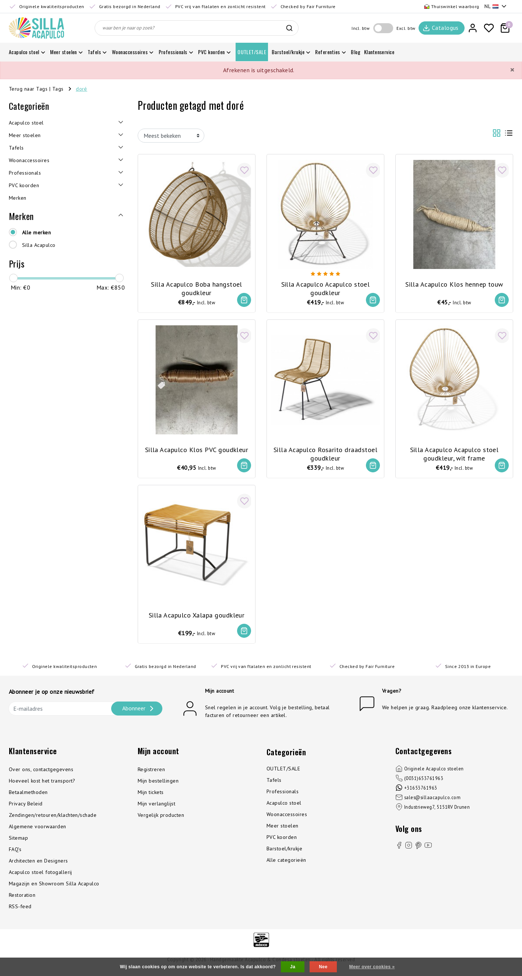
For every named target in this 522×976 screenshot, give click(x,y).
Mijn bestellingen (158, 785)
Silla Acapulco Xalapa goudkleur (197, 615)
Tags (58, 88)
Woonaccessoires (287, 818)
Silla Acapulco (39, 245)
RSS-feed (20, 910)
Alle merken (36, 232)
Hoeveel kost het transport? (42, 785)
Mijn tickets (151, 796)
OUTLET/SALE (283, 773)
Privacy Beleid (26, 808)
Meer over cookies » (372, 966)
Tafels (274, 784)
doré (81, 88)
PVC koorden (282, 841)
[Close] (512, 70)
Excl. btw (405, 28)
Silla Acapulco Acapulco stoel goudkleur (325, 285)
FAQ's (15, 853)
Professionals (283, 796)
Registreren (151, 773)
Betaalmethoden (28, 796)
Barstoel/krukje (284, 853)
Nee (323, 966)
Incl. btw (361, 28)
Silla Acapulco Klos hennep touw (454, 281)
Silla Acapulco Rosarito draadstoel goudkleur (325, 452)
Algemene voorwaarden (37, 831)
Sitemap (18, 842)
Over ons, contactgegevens (41, 773)
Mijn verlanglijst (156, 808)
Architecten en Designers (38, 865)
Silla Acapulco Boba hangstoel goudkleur (196, 285)
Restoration (22, 899)
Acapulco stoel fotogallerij (40, 876)
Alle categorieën (286, 864)
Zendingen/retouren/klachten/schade (52, 819)
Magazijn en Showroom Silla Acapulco (54, 888)
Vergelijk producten (161, 819)
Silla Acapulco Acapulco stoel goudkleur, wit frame (454, 452)
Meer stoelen (283, 830)
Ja (292, 966)
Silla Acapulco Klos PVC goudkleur (196, 448)
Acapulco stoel (284, 807)
